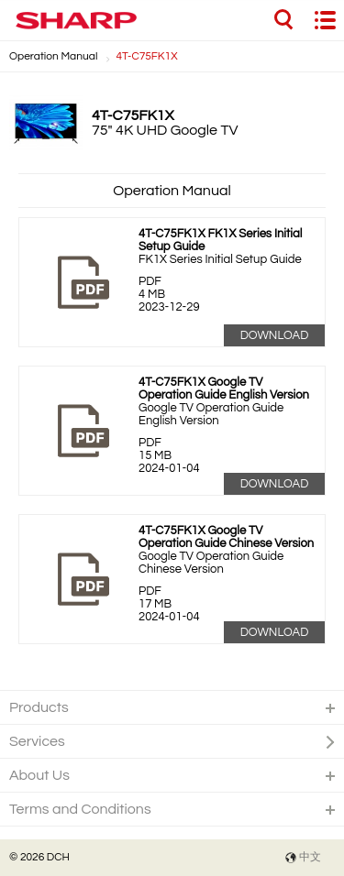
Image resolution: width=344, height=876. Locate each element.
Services (37, 741)
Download (274, 335)
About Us (39, 775)
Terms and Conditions (80, 809)
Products (39, 707)
